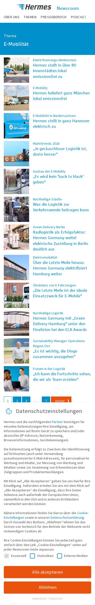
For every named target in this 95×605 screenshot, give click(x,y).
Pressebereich (54, 17)
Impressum (56, 598)
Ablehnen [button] (47, 587)
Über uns (12, 17)
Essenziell (15, 555)
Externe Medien (72, 555)
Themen (30, 17)
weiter (60, 401)
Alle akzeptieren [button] (47, 572)
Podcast (78, 17)
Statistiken (41, 555)
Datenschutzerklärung (67, 517)
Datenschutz (39, 598)
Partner (57, 422)
